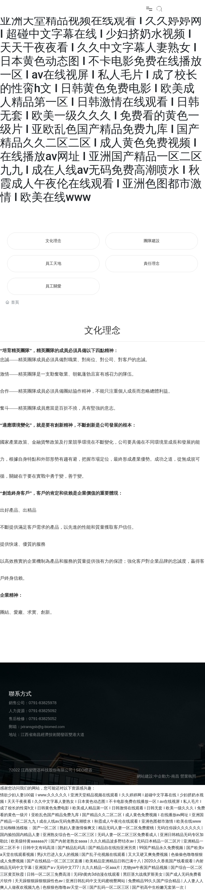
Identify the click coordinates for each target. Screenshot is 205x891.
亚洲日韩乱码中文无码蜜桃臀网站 (96, 881)
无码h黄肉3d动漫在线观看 (97, 874)
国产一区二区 (45, 828)
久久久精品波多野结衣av (112, 841)
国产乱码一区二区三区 (109, 887)
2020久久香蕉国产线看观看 (169, 861)
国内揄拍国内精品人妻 (20, 834)
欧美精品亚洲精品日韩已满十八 (113, 861)
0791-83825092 (43, 710)
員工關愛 (53, 286)
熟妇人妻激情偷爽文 (78, 828)
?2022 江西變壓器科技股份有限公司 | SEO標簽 (50, 770)
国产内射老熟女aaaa (69, 841)
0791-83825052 (43, 718)
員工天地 (53, 263)
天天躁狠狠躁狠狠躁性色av (39, 881)
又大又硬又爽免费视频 (148, 854)
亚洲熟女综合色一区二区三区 (69, 834)
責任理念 (152, 263)
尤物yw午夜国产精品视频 (146, 867)
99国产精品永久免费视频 (161, 847)
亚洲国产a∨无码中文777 (57, 867)
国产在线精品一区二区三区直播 (55, 861)
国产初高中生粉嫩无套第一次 (158, 887)
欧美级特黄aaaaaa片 (30, 841)
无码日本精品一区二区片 (159, 841)
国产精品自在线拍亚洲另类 (112, 847)
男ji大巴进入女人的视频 (58, 854)
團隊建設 (152, 241)
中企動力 (162, 776)
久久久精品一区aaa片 (101, 867)
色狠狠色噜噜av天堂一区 (65, 887)
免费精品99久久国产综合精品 (154, 881)
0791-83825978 (43, 702)
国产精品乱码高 (72, 847)
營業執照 (188, 776)
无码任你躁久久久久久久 (179, 828)
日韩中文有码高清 (39, 847)
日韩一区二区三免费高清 (49, 874)
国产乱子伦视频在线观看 (103, 854)
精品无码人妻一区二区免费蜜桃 (126, 828)
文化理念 (53, 241)
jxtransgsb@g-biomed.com (43, 727)
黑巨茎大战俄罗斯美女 (143, 874)
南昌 (175, 776)
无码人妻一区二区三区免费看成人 (127, 834)
